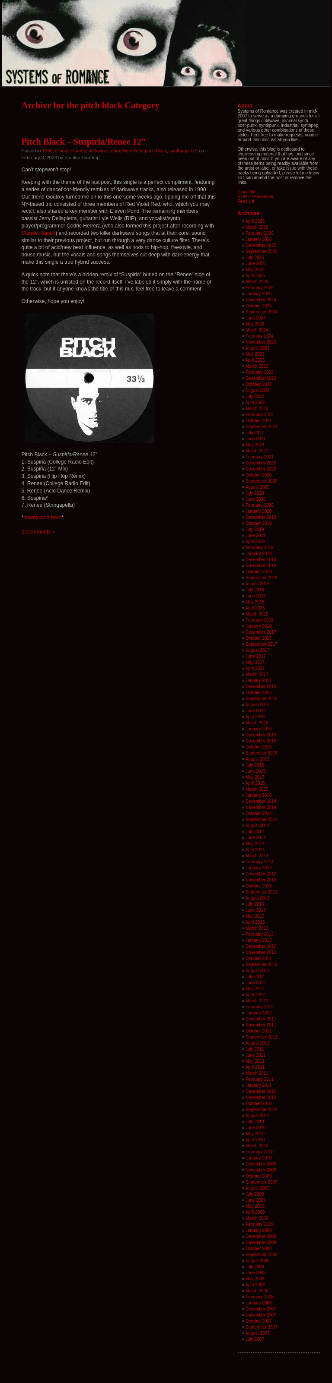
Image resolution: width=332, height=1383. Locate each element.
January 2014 (259, 867)
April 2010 (255, 1139)
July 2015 (255, 765)
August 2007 (257, 1333)
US (194, 150)
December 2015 (261, 735)
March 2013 (257, 928)
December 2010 (261, 1091)
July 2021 (255, 432)
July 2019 (255, 529)
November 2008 (261, 1242)
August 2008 (257, 1260)
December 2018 (261, 559)
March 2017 (257, 674)
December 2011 (261, 1019)
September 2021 (262, 426)
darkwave (98, 150)
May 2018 (255, 602)
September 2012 (262, 964)
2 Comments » (38, 532)
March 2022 (257, 408)
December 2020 (261, 463)
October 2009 (259, 1176)
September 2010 (262, 1109)
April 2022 (255, 402)
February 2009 (260, 1224)
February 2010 (260, 1151)
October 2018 (259, 571)
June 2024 (256, 318)
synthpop (178, 150)
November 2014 (261, 807)
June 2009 (256, 1200)
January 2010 (259, 1158)
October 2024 (259, 305)
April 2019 (255, 541)
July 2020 (255, 493)
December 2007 (261, 1309)
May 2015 (255, 777)
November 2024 (261, 299)
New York (133, 150)
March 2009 (257, 1218)
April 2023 (255, 360)
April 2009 (255, 1212)
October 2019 (259, 523)
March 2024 (257, 330)
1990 (47, 150)
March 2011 (257, 1073)
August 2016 (257, 704)
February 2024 (260, 336)
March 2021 (257, 450)
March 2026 (257, 227)
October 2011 (259, 1031)
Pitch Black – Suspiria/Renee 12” (84, 141)
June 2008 (256, 1272)
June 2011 (256, 1055)
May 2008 (255, 1278)
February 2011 (260, 1079)
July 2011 (255, 1049)
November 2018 (261, 565)
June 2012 (256, 982)
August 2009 (257, 1188)
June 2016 (256, 710)
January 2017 (259, 680)
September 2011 (262, 1037)
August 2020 (257, 487)
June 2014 (256, 837)
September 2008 (262, 1254)
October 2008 (259, 1248)
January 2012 (259, 1012)
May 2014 (255, 843)
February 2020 (260, 505)
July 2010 (255, 1121)
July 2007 (255, 1339)
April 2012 (255, 994)
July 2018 (255, 589)
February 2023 (260, 372)
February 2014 (260, 861)
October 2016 (259, 692)
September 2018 (262, 577)
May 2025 (255, 269)
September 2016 (262, 698)
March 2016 (257, 722)
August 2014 (257, 825)
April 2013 (255, 922)
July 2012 (255, 976)
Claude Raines (70, 150)
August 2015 (257, 759)
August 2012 (257, 970)
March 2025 (257, 281)
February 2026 (260, 233)
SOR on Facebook (255, 196)
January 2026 (259, 239)
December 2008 (261, 1236)
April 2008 (255, 1284)
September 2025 (262, 251)
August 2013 (257, 898)
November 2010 (261, 1097)
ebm (115, 150)
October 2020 (259, 475)
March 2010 (257, 1145)
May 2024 (255, 324)
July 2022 (255, 396)
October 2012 (259, 958)
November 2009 (261, 1170)
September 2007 (262, 1327)
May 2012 (255, 988)
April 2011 (255, 1067)
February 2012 (260, 1006)
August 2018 (257, 583)
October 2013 (259, 886)
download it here (42, 518)
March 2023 (257, 366)
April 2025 (255, 275)
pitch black (156, 150)
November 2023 (261, 342)
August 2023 (257, 348)
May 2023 (255, 354)
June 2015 (256, 771)
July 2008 (255, 1266)
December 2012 (261, 946)
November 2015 (261, 741)
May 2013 (255, 916)
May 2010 (255, 1133)
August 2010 (257, 1115)
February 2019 (260, 547)
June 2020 (256, 499)
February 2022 (260, 414)
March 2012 (257, 1000)
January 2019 (259, 553)
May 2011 (255, 1061)
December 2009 (261, 1164)
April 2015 (255, 783)
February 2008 (260, 1297)
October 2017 (259, 638)
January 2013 (259, 940)
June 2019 (256, 535)
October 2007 (259, 1321)
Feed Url (246, 201)
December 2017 (261, 632)
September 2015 (262, 753)
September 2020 (262, 481)
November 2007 (261, 1315)
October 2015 (259, 747)
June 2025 (256, 263)
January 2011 (259, 1085)
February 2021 (260, 457)
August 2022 (257, 390)
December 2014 (261, 801)
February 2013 (260, 934)
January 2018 (259, 626)
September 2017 (262, 644)
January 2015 (259, 795)
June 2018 (256, 596)
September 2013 (262, 892)
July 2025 (255, 257)
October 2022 (259, 384)
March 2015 (257, 789)
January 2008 (259, 1303)
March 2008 (257, 1290)
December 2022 (261, 378)
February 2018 (260, 620)
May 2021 (255, 444)
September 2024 (262, 311)
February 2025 (260, 287)
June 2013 (256, 910)
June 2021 (256, 438)
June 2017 (256, 656)
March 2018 (257, 614)
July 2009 (255, 1194)
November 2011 (261, 1025)
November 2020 (261, 469)
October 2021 (259, 420)
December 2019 (261, 517)
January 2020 (259, 511)
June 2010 (256, 1127)
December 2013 (261, 873)
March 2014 (257, 855)
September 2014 (262, 819)
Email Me (247, 191)
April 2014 (255, 849)
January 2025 (259, 293)
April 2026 (255, 221)
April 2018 (255, 608)
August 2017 (257, 650)
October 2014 (259, 813)
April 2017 (255, 668)
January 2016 (259, 728)
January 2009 (259, 1230)
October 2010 (259, 1103)
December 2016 (261, 686)
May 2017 (255, 662)
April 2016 (255, 716)
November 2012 (261, 952)
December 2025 (261, 245)
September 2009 (262, 1182)
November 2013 (261, 880)
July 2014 (255, 831)
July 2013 (255, 904)
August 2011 (257, 1043)
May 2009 (255, 1206)
